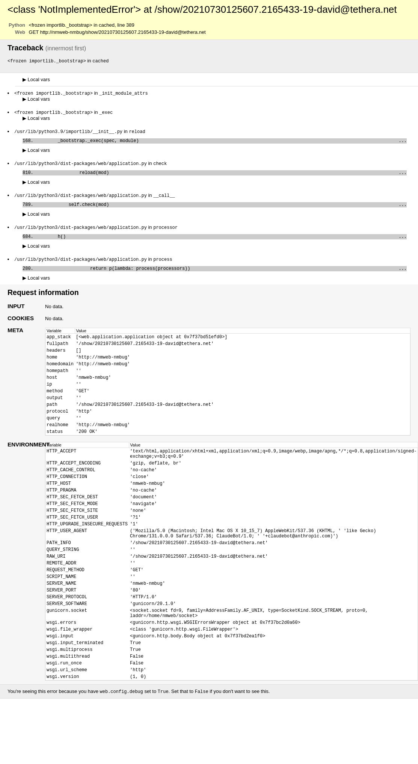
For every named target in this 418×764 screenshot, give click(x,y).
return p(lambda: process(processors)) (221, 277)
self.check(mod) (221, 210)
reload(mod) (221, 176)
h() (221, 243)
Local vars (36, 80)
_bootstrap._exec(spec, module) (221, 143)
